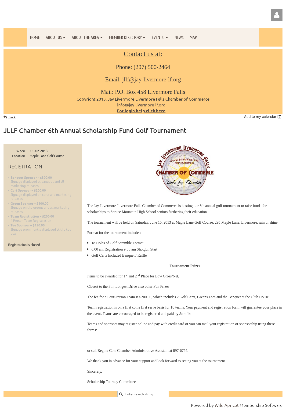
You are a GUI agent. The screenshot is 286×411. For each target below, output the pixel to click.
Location (18, 155)
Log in (276, 15)
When (20, 151)
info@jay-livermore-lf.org (141, 104)
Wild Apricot (227, 405)
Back (12, 117)
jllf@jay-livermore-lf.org (151, 79)
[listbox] (263, 117)
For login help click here (141, 110)
